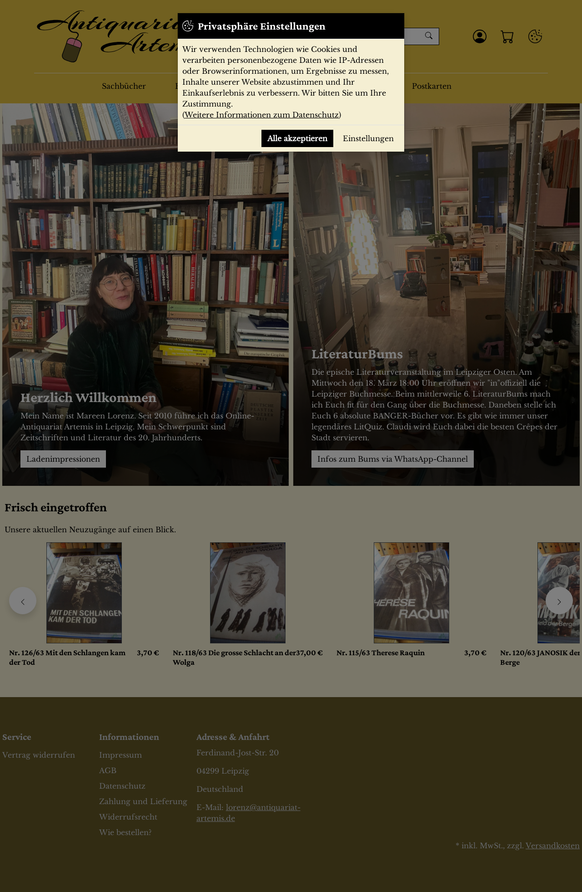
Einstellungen (368, 138)
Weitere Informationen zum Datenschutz (262, 114)
